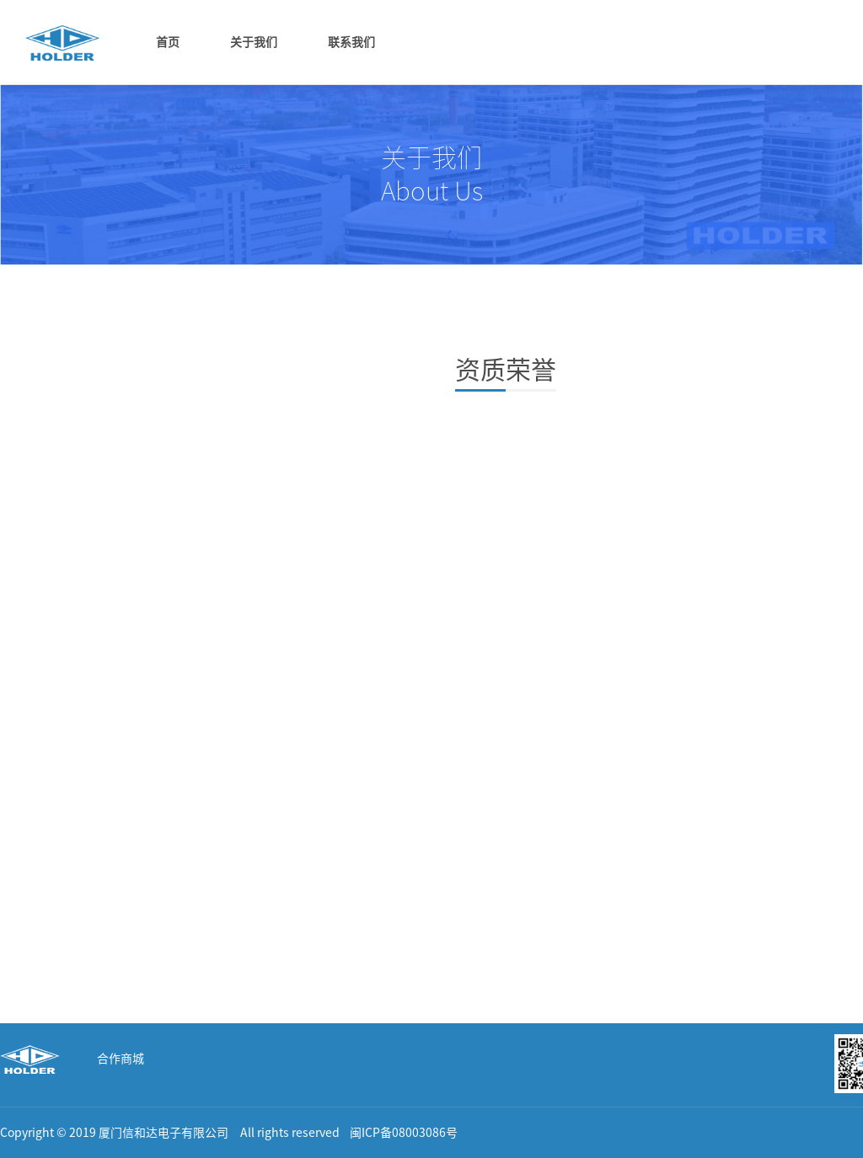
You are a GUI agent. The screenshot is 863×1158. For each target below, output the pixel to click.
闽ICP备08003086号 (404, 1133)
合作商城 (120, 1059)
